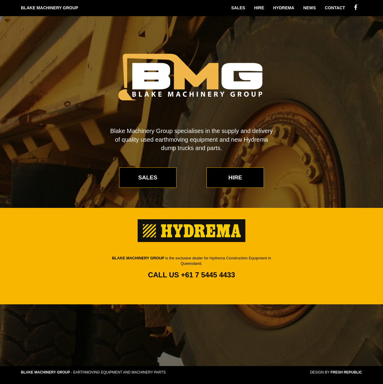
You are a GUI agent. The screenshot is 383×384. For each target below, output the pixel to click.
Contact (335, 7)
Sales (238, 7)
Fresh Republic (346, 372)
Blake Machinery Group (49, 7)
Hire (259, 7)
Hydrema (283, 7)
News (309, 7)
